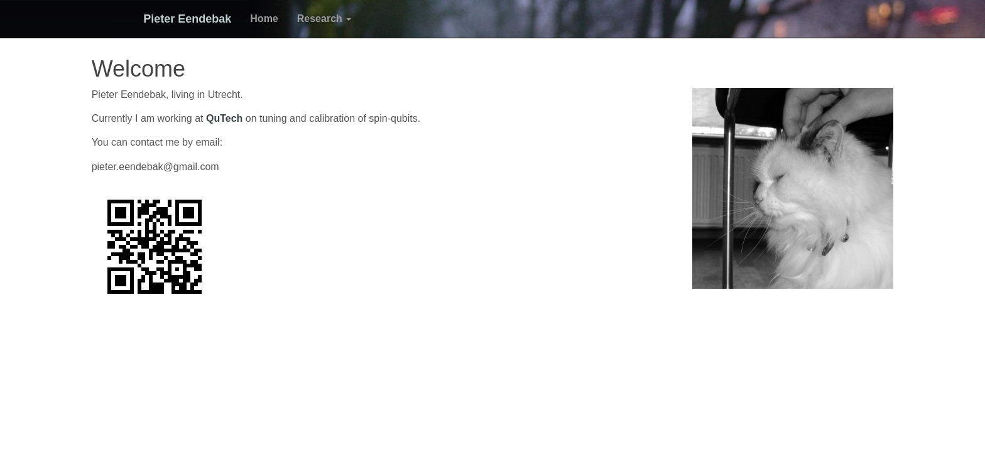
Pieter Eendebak (178, 19)
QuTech (224, 118)
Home (255, 18)
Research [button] (315, 18)
